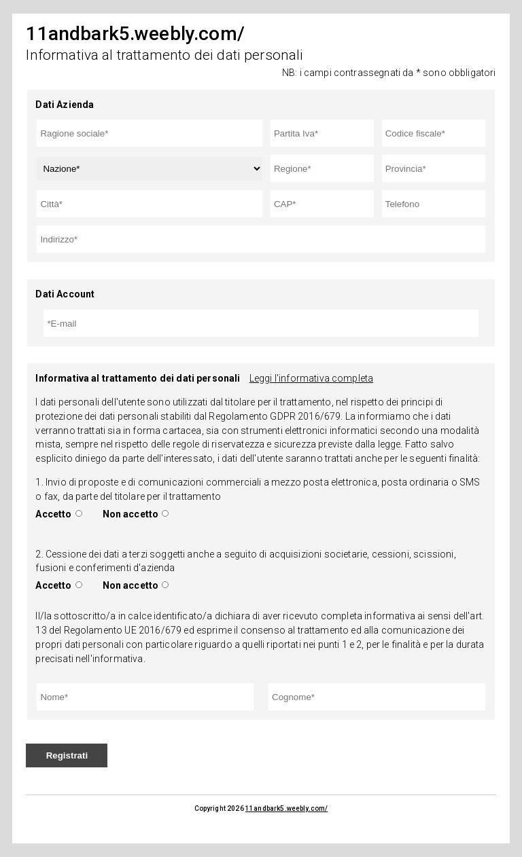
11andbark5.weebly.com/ (286, 808)
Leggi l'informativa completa (311, 378)
